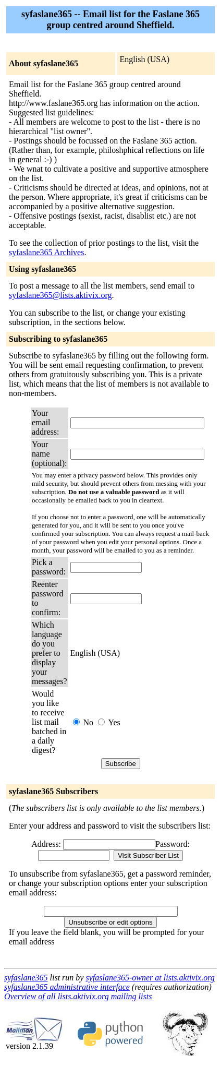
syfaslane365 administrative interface (67, 987)
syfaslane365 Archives (46, 252)
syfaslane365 (26, 977)
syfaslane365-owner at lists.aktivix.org (149, 977)
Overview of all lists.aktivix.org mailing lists (78, 996)
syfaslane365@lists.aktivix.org (60, 295)
